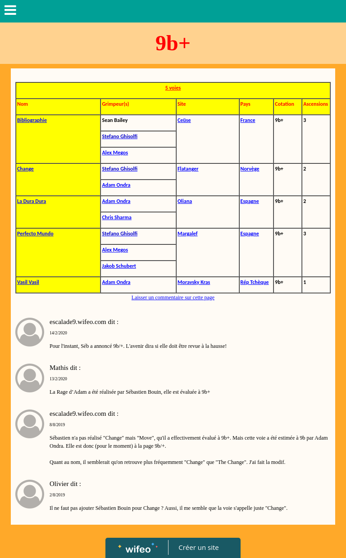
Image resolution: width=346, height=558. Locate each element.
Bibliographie (32, 120)
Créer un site (199, 547)
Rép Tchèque (255, 282)
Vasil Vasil (28, 282)
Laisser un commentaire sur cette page (173, 297)
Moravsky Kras (194, 282)
